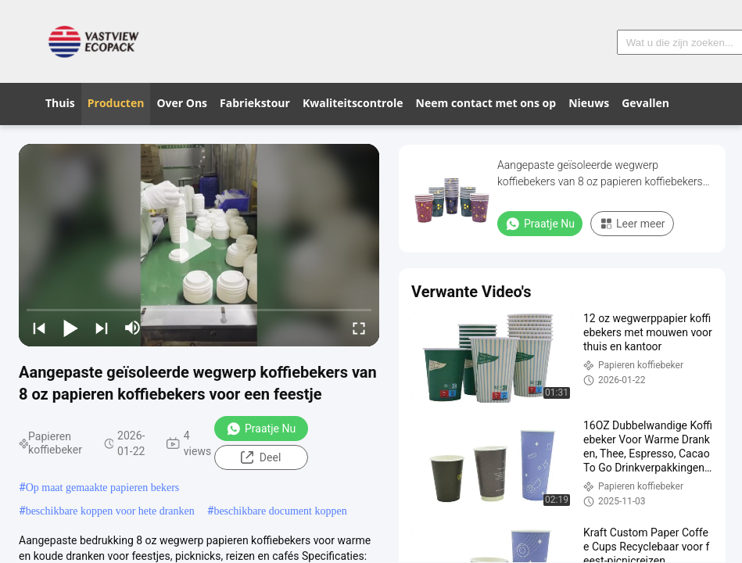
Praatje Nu (261, 428)
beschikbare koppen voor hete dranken (110, 511)
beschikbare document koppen (279, 511)
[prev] (39, 327)
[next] (101, 327)
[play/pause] (70, 327)
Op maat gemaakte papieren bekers (103, 487)
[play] (199, 245)
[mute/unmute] (133, 327)
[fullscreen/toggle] (359, 327)
